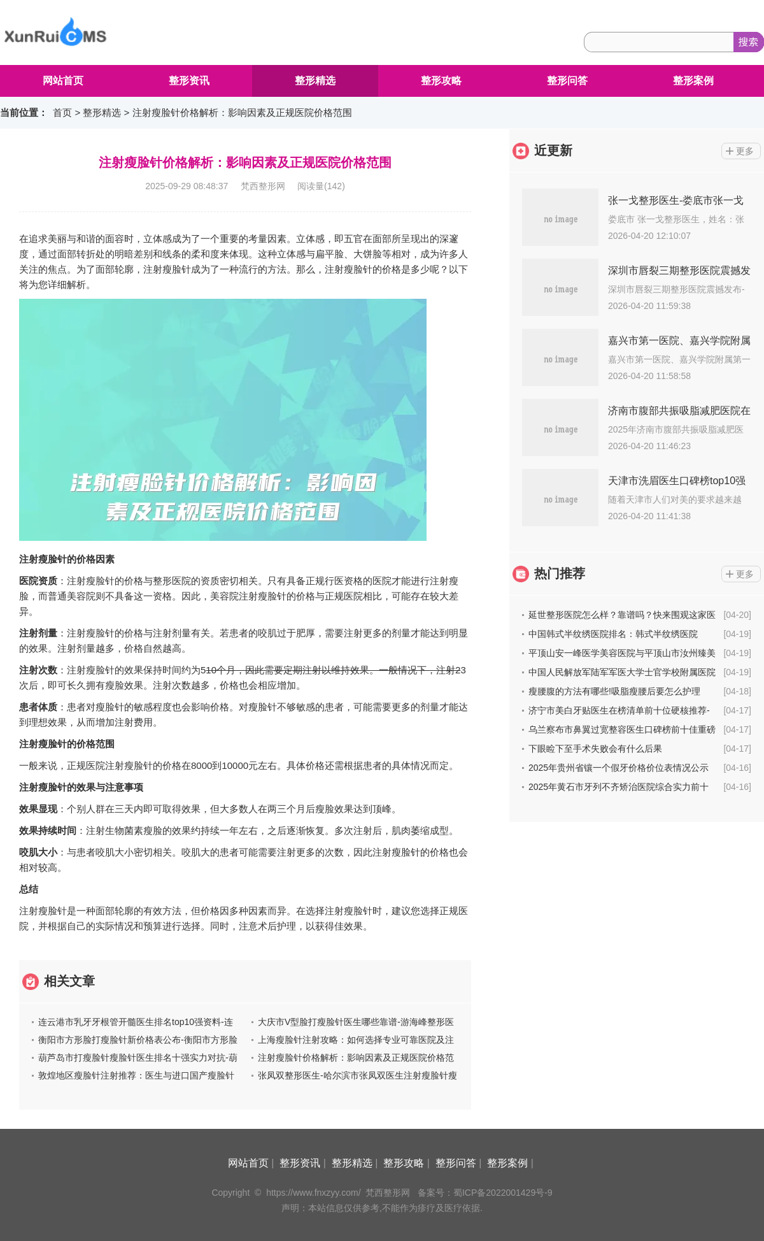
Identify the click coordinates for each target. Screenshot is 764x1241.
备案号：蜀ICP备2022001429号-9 (485, 1192)
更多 (745, 151)
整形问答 (567, 80)
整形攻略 (441, 80)
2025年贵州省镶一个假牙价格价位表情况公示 (618, 768)
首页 (62, 112)
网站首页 (63, 80)
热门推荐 (559, 573)
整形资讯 (189, 80)
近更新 (553, 150)
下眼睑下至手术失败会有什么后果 (595, 748)
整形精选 (315, 80)
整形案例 (693, 80)
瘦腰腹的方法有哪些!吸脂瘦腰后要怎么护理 (614, 691)
